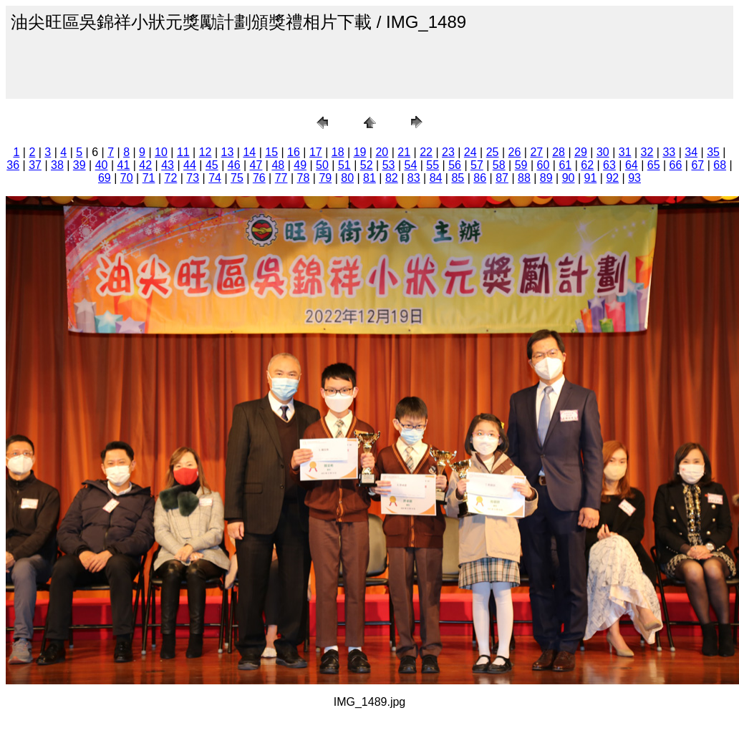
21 (403, 152)
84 (436, 178)
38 (57, 165)
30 (602, 152)
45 (212, 165)
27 (536, 152)
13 (227, 152)
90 (568, 178)
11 (183, 152)
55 (432, 165)
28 (558, 152)
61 (565, 165)
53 (388, 165)
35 (713, 152)
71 (149, 178)
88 (524, 178)
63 (609, 165)
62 (587, 165)
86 (479, 178)
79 (325, 178)
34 (691, 152)
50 (322, 165)
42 (145, 165)
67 (697, 165)
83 (413, 178)
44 (189, 165)
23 (448, 152)
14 (249, 152)
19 (360, 152)
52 (366, 165)
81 (369, 178)
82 (391, 178)
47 (256, 165)
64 (631, 165)
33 (668, 152)
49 (300, 165)
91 (590, 178)
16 (293, 152)
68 (719, 165)
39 (79, 165)
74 (214, 178)
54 (410, 165)
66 (676, 165)
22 (426, 152)
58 (499, 165)
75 (237, 178)
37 (35, 165)
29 (580, 152)
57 (476, 165)
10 (161, 152)
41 (123, 165)
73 (192, 178)
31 (625, 152)
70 (126, 178)
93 (634, 178)
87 (502, 178)
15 (271, 152)
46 (234, 165)
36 (12, 165)
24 (470, 152)
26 (514, 152)
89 (546, 178)
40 (101, 165)
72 (171, 178)
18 (338, 152)
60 (543, 165)
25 (492, 152)
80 (347, 178)
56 (454, 165)
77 (281, 178)
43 (167, 165)
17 (315, 152)
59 (521, 165)
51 (344, 165)
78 (303, 178)
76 (259, 178)
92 (612, 178)
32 (647, 152)
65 (653, 165)
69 (104, 178)
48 (277, 165)
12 (205, 152)
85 (457, 178)
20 (381, 152)
